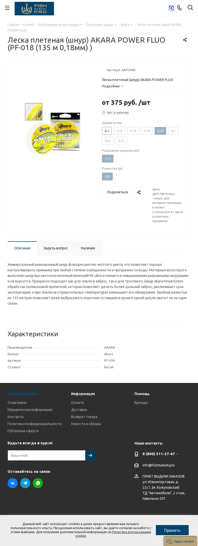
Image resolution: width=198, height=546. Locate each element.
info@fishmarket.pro (159, 465)
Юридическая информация (30, 410)
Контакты (16, 417)
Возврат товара (84, 417)
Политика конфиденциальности (35, 424)
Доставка (79, 410)
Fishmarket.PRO (22, 394)
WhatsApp (38, 483)
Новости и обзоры (86, 424)
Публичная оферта (23, 431)
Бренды (141, 403)
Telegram (25, 483)
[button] (180, 541)
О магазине (17, 403)
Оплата (77, 403)
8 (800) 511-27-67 (159, 454)
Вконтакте (13, 483)
